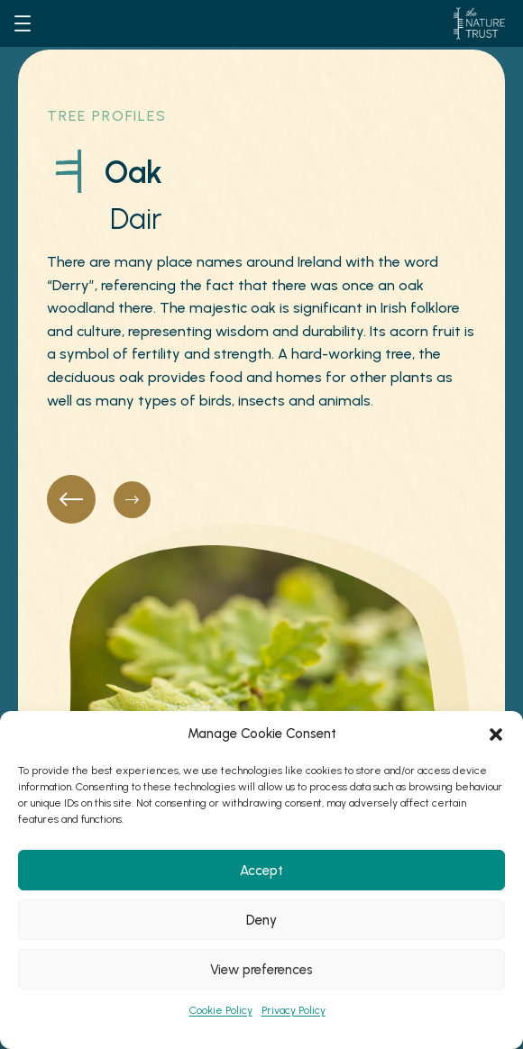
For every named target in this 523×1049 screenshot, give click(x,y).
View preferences (261, 970)
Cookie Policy (220, 1010)
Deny (261, 920)
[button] (496, 734)
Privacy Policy (294, 1010)
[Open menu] (22, 23)
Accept (261, 870)
